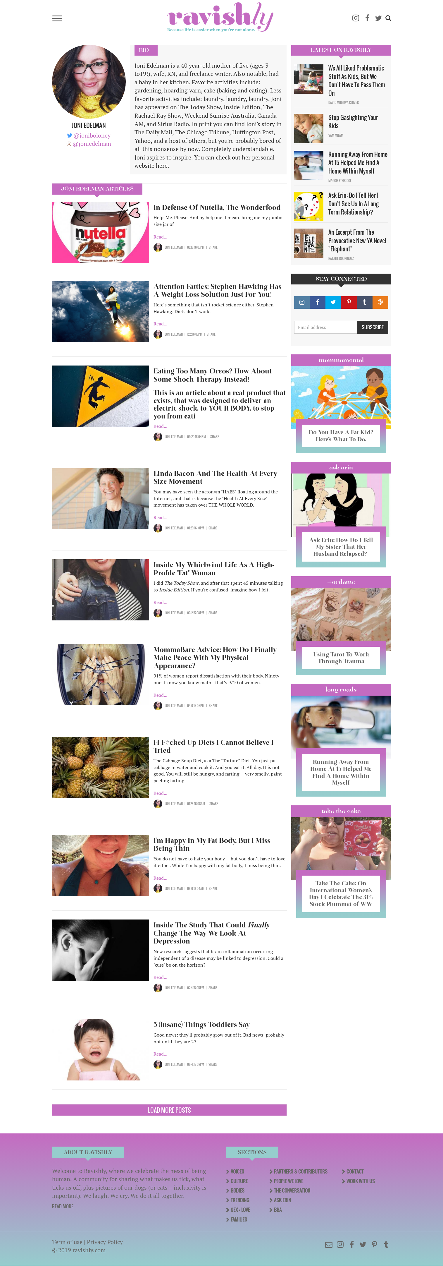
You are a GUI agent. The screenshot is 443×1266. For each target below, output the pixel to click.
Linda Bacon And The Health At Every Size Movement (215, 477)
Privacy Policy (105, 1242)
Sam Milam (335, 135)
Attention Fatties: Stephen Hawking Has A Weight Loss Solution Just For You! (217, 290)
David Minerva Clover (343, 102)
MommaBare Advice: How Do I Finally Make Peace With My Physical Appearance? (215, 657)
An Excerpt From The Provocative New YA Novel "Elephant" (357, 240)
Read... (160, 237)
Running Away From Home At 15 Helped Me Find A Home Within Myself (357, 162)
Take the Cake (341, 809)
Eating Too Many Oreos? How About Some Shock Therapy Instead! (213, 375)
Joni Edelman (174, 247)
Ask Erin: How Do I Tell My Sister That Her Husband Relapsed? (341, 546)
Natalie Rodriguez (341, 258)
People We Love (288, 1181)
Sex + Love (240, 1209)
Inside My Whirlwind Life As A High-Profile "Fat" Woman (214, 568)
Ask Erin (341, 467)
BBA (278, 1209)
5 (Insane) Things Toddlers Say (202, 1024)
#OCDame (341, 581)
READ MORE (62, 1206)
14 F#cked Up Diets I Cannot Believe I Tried (213, 746)
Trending (240, 1200)
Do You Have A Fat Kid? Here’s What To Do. (341, 435)
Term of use (67, 1242)
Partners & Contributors (300, 1171)
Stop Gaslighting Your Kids (353, 121)
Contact (355, 1171)
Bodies (237, 1190)
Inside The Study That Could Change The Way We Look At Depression (212, 933)
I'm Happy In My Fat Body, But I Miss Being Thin (212, 844)
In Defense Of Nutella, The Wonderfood (217, 207)
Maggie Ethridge (339, 180)
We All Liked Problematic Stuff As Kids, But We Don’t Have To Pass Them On (356, 80)
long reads (341, 688)
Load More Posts (169, 1110)
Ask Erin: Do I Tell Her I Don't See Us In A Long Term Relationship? (353, 203)
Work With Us (361, 1181)
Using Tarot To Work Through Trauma (341, 657)
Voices (237, 1171)
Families (239, 1219)
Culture (239, 1181)
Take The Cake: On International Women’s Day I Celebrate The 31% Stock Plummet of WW (341, 891)
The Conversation (292, 1190)
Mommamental (341, 360)
